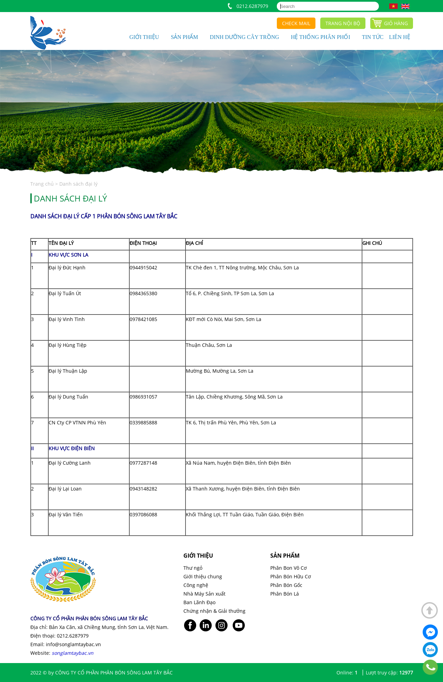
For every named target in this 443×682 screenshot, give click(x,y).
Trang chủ (42, 183)
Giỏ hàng (396, 23)
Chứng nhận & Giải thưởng (214, 611)
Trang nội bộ (342, 23)
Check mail (296, 23)
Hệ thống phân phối (320, 37)
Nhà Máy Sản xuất (204, 593)
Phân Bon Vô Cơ (288, 568)
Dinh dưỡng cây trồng (244, 37)
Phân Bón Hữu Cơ (290, 576)
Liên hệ (399, 37)
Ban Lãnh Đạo (199, 602)
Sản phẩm (184, 37)
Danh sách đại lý (78, 183)
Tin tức (373, 37)
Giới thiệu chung (202, 576)
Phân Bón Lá (284, 593)
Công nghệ (195, 585)
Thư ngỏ (192, 568)
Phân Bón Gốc (286, 585)
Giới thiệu (144, 37)
